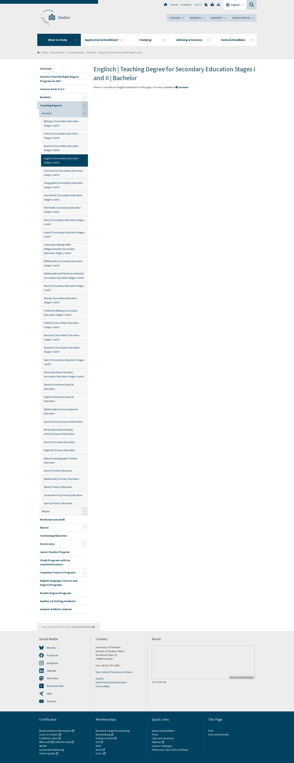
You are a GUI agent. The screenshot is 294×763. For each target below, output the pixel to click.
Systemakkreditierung (51, 749)
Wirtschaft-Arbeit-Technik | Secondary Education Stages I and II (64, 374)
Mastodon (52, 678)
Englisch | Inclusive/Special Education (59, 399)
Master (46, 511)
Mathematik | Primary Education (61, 479)
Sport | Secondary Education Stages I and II (64, 362)
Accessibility (103, 686)
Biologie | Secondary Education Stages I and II (61, 123)
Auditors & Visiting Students (58, 601)
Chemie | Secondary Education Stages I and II (61, 135)
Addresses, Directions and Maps (170, 749)
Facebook (52, 655)
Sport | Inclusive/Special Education (63, 421)
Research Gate (55, 686)
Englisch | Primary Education (59, 450)
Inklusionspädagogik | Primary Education (60, 460)
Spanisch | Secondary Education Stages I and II (62, 349)
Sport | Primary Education (58, 503)
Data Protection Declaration (111, 682)
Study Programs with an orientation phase (55, 562)
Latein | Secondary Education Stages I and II (64, 234)
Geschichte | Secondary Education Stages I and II (63, 197)
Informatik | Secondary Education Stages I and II (62, 209)
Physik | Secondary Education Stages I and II (60, 300)
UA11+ (99, 753)
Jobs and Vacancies (163, 738)
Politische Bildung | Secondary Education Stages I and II (61, 312)
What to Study (57, 52)
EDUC (98, 746)
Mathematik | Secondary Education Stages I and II (63, 263)
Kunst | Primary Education (58, 470)
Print (210, 730)
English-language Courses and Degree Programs (58, 583)
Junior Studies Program (55, 552)
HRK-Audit (44, 742)
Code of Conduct (48, 734)
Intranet (174, 4)
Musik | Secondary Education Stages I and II (64, 288)
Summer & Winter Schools (56, 609)
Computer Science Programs (58, 572)
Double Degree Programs (55, 593)
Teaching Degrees (75, 52)
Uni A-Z (198, 4)
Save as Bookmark (218, 734)
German (183, 87)
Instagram (52, 663)
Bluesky (51, 647)
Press (155, 734)
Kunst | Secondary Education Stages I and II (64, 222)
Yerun (99, 749)
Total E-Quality (47, 753)
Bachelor (91, 52)
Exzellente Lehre (48, 738)
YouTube (51, 701)
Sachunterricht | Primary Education (63, 495)
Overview (46, 68)
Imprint (100, 678)
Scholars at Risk (104, 738)
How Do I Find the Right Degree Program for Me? (59, 79)
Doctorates (47, 544)
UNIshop (156, 742)
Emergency (186, 4)
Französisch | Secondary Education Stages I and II (63, 172)
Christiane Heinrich (81, 627)
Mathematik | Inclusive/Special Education (61, 411)
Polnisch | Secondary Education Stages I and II (61, 325)
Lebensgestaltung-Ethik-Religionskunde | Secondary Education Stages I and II (59, 249)
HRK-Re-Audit (63, 742)
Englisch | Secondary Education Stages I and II (120, 52)
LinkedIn (51, 670)
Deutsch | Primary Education (59, 442)
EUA (98, 742)
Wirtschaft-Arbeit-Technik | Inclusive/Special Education (59, 432)
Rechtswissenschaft (52, 519)
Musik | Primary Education (58, 487)
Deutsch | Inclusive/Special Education (59, 386)
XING (49, 693)
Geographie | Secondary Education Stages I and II (63, 185)
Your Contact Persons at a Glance (114, 672)
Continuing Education (53, 535)
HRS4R (42, 746)
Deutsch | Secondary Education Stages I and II (61, 148)
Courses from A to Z (52, 89)
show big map (159, 681)
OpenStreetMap (237, 678)
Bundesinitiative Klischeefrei (55, 730)
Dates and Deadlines (163, 730)
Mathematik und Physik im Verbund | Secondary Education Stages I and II (64, 275)
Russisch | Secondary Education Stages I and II (61, 337)
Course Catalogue (162, 746)
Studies (64, 17)
